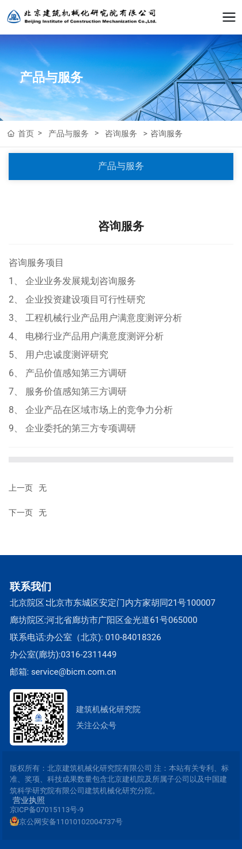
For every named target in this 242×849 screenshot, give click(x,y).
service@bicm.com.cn (73, 672)
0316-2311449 (89, 654)
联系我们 (30, 586)
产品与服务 (51, 77)
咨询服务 (121, 133)
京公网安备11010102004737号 (71, 821)
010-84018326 (133, 637)
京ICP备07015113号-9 (47, 809)
